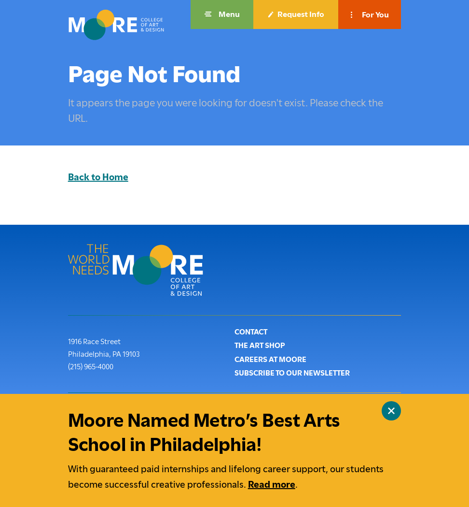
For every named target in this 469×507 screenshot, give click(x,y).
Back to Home (98, 177)
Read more (271, 484)
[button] (222, 14)
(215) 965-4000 (90, 366)
